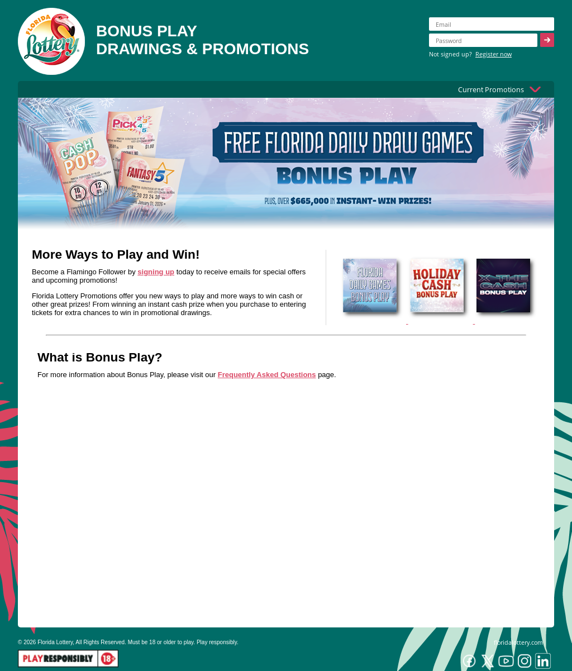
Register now (493, 54)
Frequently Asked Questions (267, 374)
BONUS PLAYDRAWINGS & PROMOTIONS (202, 40)
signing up (155, 272)
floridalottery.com (518, 642)
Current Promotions (491, 89)
